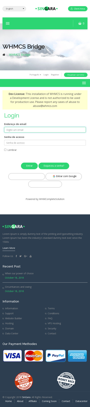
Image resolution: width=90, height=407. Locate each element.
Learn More (8, 248)
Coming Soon (49, 401)
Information (11, 308)
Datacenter (81, 401)
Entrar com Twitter (45, 183)
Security (52, 328)
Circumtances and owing (18, 286)
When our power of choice (19, 273)
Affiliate (33, 401)
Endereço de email (15, 124)
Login (46, 74)
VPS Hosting (54, 323)
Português (35, 74)
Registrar (55, 74)
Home (8, 401)
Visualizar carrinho (75, 75)
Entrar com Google (65, 176)
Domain (9, 328)
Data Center (11, 333)
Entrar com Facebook (26, 176)
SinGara (26, 397)
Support (9, 313)
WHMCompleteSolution (51, 199)
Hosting (9, 323)
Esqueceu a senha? (54, 165)
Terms (51, 308)
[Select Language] (14, 8)
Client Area (78, 8)
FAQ (50, 318)
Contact (52, 333)
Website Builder (13, 318)
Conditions (53, 313)
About (20, 401)
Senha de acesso (14, 137)
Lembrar (10, 149)
